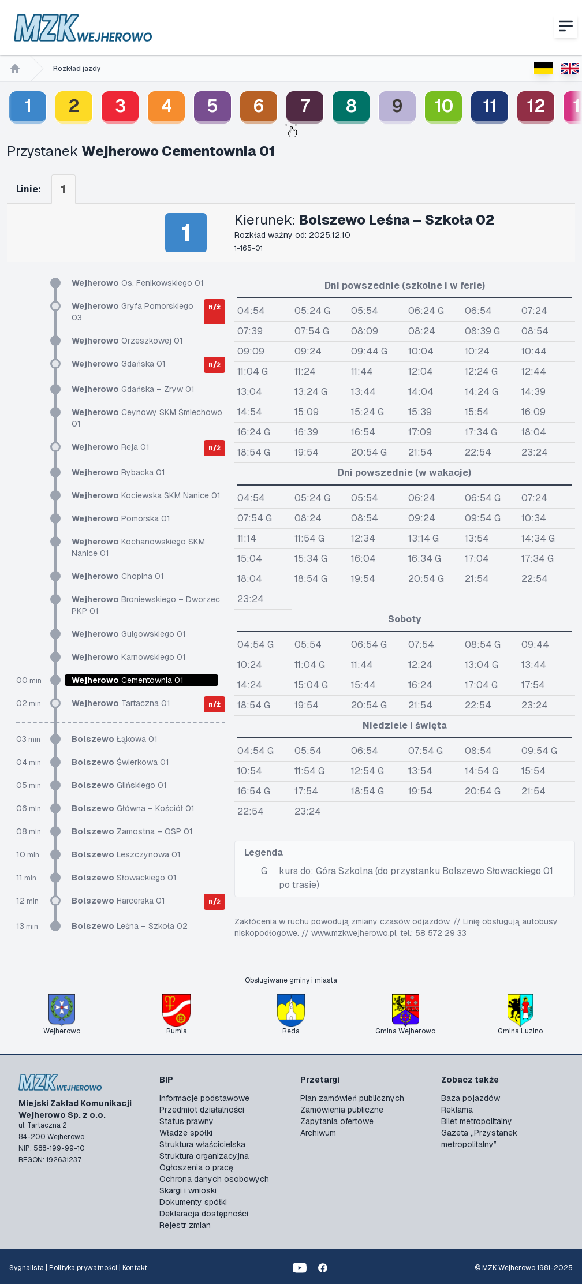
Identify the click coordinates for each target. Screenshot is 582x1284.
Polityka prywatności (83, 1267)
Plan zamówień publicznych (352, 1098)
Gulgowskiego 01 (129, 634)
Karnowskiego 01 (129, 657)
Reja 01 (111, 447)
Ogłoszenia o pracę (196, 1167)
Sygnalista (26, 1267)
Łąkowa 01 (115, 739)
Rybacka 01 (118, 472)
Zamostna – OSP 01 (132, 831)
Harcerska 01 (118, 900)
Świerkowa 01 (120, 762)
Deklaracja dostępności (203, 1213)
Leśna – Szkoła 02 (130, 926)
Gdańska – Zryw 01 (133, 389)
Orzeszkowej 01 (127, 340)
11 (490, 106)
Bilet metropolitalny (476, 1121)
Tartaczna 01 (121, 703)
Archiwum (318, 1133)
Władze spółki (185, 1133)
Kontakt (134, 1267)
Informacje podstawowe (204, 1098)
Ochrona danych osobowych (214, 1179)
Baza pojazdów (470, 1098)
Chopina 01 (118, 576)
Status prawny (186, 1121)
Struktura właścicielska (202, 1144)
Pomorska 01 (121, 518)
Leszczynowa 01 (126, 854)
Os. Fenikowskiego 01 (138, 283)
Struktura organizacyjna (204, 1156)
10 (443, 106)
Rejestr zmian (185, 1225)
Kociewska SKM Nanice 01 (146, 495)
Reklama (457, 1109)
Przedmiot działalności (201, 1109)
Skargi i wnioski (188, 1190)
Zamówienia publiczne (341, 1109)
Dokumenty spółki (193, 1202)
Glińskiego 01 (119, 785)
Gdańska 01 (119, 364)
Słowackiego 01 (124, 877)
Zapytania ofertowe (337, 1121)
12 (536, 106)
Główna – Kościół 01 (133, 808)
